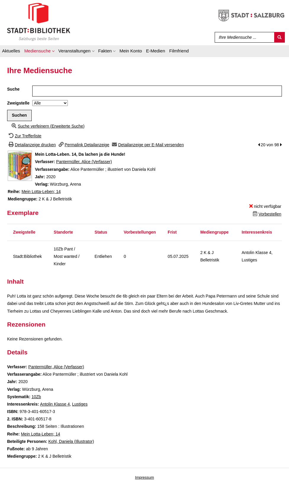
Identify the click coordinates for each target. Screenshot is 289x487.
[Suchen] (279, 37)
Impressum (144, 477)
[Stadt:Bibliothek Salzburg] (38, 21)
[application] (39, 51)
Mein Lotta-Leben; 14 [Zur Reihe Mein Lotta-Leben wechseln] (41, 191)
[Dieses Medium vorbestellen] (266, 214)
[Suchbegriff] (243, 37)
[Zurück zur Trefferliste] (24, 136)
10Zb (36, 396)
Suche (13, 89)
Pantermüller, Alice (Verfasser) (84, 161)
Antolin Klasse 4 (55, 404)
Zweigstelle (18, 103)
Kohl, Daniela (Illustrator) (71, 441)
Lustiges (79, 404)
